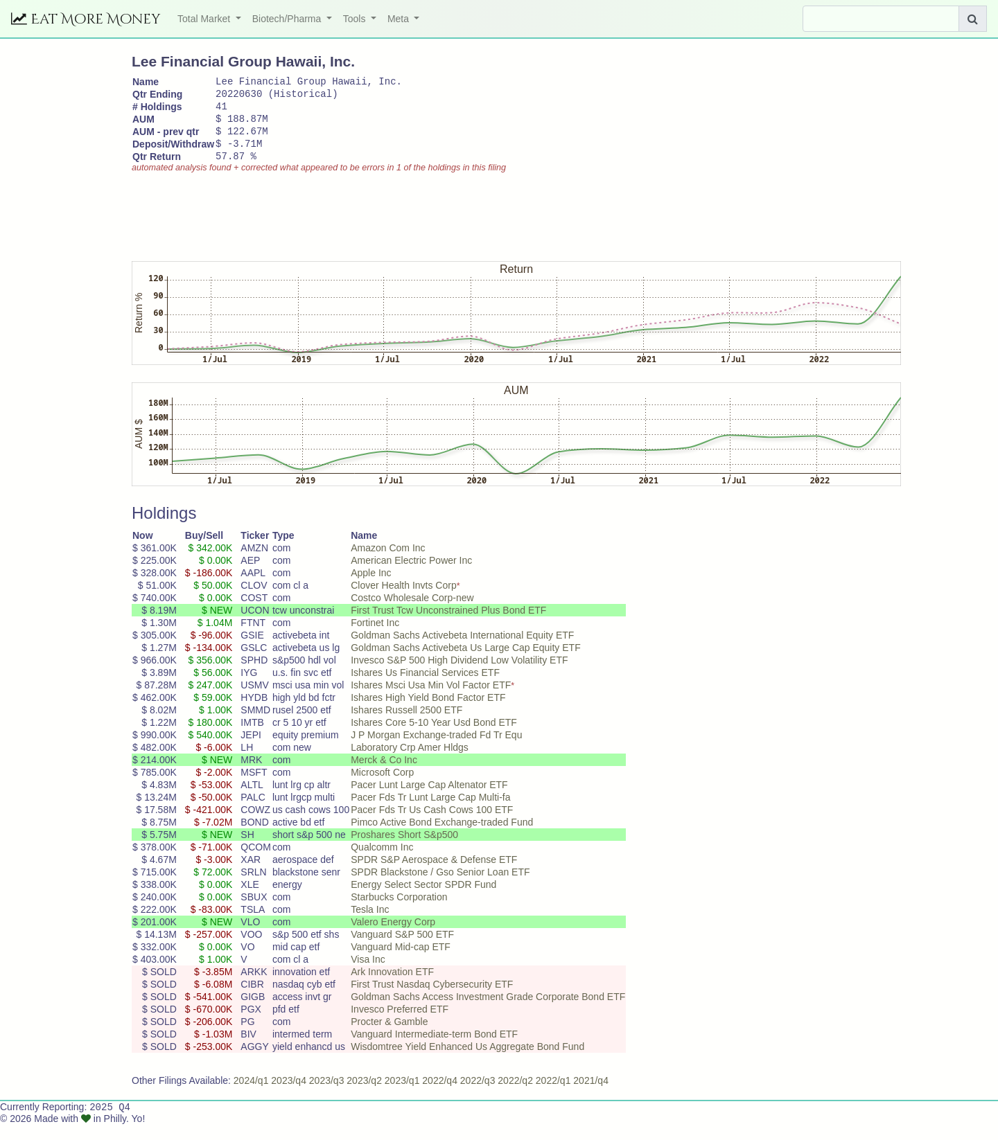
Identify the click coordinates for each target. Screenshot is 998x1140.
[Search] (881, 19)
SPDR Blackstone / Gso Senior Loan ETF (440, 886)
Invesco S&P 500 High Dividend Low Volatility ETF (459, 674)
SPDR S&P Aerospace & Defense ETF (434, 874)
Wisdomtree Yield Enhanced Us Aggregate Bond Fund (467, 1061)
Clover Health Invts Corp (404, 599)
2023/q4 (288, 1095)
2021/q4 (591, 1095)
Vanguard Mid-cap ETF (400, 961)
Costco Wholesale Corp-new (412, 612)
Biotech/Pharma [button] (288, 18)
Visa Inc (368, 973)
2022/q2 (515, 1095)
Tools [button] (356, 18)
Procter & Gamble (389, 1036)
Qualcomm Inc (382, 861)
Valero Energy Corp (393, 936)
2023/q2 (364, 1095)
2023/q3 (326, 1095)
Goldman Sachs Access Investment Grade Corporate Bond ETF (488, 1011)
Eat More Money (86, 19)
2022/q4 (439, 1095)
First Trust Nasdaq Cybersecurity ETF (432, 998)
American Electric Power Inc (411, 574)
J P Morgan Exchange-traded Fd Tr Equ (436, 749)
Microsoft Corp (382, 786)
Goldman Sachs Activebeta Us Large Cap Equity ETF (466, 662)
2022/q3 (478, 1095)
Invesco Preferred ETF (399, 1023)
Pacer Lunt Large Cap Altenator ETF (429, 799)
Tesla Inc (370, 923)
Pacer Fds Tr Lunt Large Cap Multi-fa (430, 811)
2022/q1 (553, 1095)
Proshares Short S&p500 (404, 849)
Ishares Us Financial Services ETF (425, 687)
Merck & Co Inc (384, 774)
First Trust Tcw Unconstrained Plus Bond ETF (448, 624)
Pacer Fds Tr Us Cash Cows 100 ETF (432, 824)
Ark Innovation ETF (392, 986)
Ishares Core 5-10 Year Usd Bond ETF (434, 736)
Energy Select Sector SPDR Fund (423, 899)
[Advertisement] (384, 225)
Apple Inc (371, 587)
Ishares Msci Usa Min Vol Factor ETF (431, 699)
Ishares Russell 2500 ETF (406, 724)
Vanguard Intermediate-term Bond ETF (434, 1048)
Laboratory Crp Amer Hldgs (410, 761)
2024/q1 (251, 1095)
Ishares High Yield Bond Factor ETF (428, 712)
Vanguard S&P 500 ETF (402, 948)
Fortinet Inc (375, 637)
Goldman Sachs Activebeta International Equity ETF (462, 649)
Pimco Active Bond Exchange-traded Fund (442, 836)
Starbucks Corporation (399, 911)
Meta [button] (399, 18)
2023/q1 (402, 1095)
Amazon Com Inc (388, 562)
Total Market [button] (205, 18)
